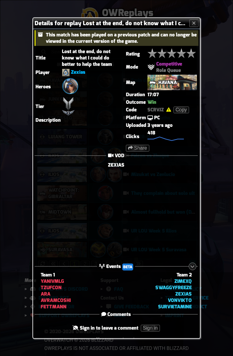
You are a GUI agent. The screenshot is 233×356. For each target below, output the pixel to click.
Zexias (78, 72)
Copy (181, 109)
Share (137, 148)
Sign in (150, 328)
